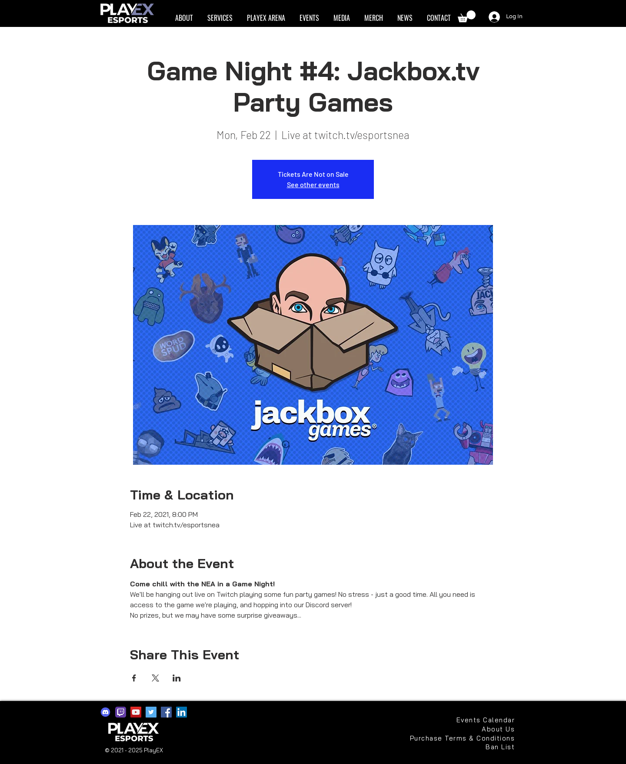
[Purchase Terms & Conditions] (461, 738)
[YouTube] (135, 712)
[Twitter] (151, 712)
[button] (184, 18)
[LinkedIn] (181, 712)
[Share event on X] (155, 678)
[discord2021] (105, 712)
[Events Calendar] (485, 720)
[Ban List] (485, 747)
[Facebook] (166, 712)
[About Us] (494, 729)
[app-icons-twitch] (120, 712)
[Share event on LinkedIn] (177, 678)
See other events (313, 184)
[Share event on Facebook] (134, 678)
